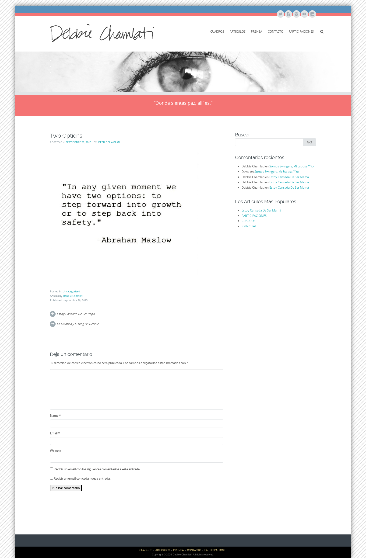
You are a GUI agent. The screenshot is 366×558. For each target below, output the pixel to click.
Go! (309, 142)
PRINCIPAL (249, 226)
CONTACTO (275, 31)
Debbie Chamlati (109, 142)
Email (55, 433)
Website (55, 451)
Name (55, 415)
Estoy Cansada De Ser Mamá (289, 177)
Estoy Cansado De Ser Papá (76, 314)
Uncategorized (71, 291)
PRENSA (256, 31)
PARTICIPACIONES (301, 31)
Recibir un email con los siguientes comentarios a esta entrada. (97, 469)
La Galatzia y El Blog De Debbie (78, 324)
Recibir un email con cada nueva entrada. (82, 478)
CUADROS (217, 31)
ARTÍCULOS (238, 31)
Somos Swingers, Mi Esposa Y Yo (291, 166)
